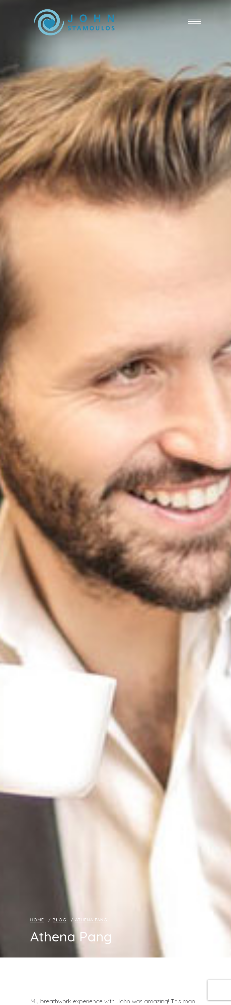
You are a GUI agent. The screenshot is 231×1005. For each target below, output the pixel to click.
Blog (59, 919)
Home (37, 919)
